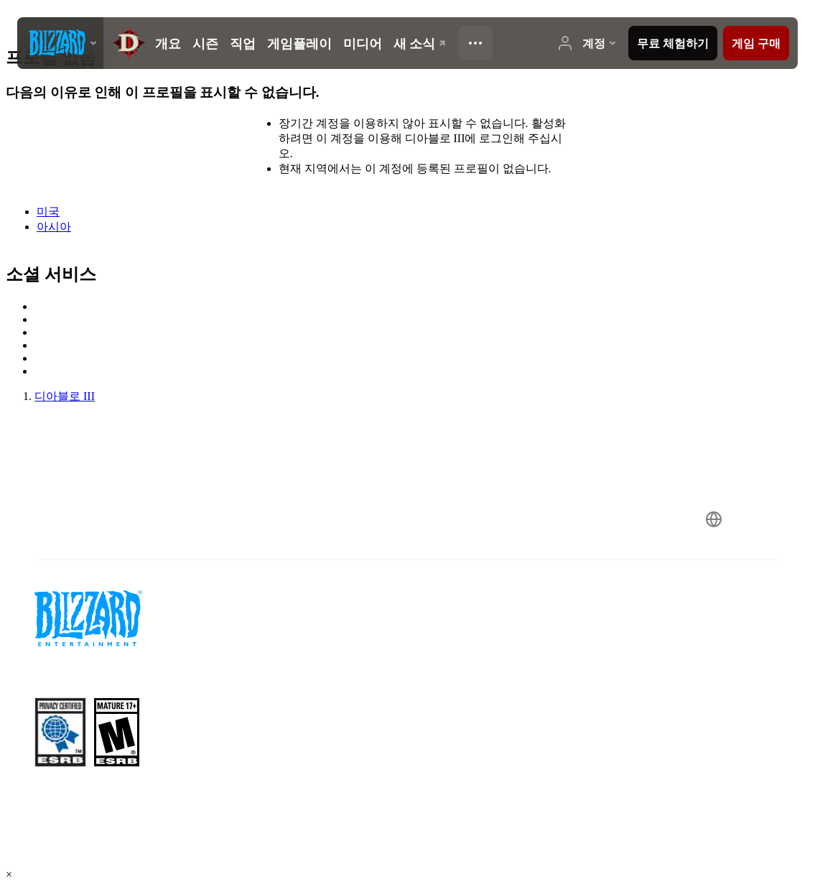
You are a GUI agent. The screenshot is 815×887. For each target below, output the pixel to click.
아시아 (54, 226)
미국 (48, 211)
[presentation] (60, 43)
